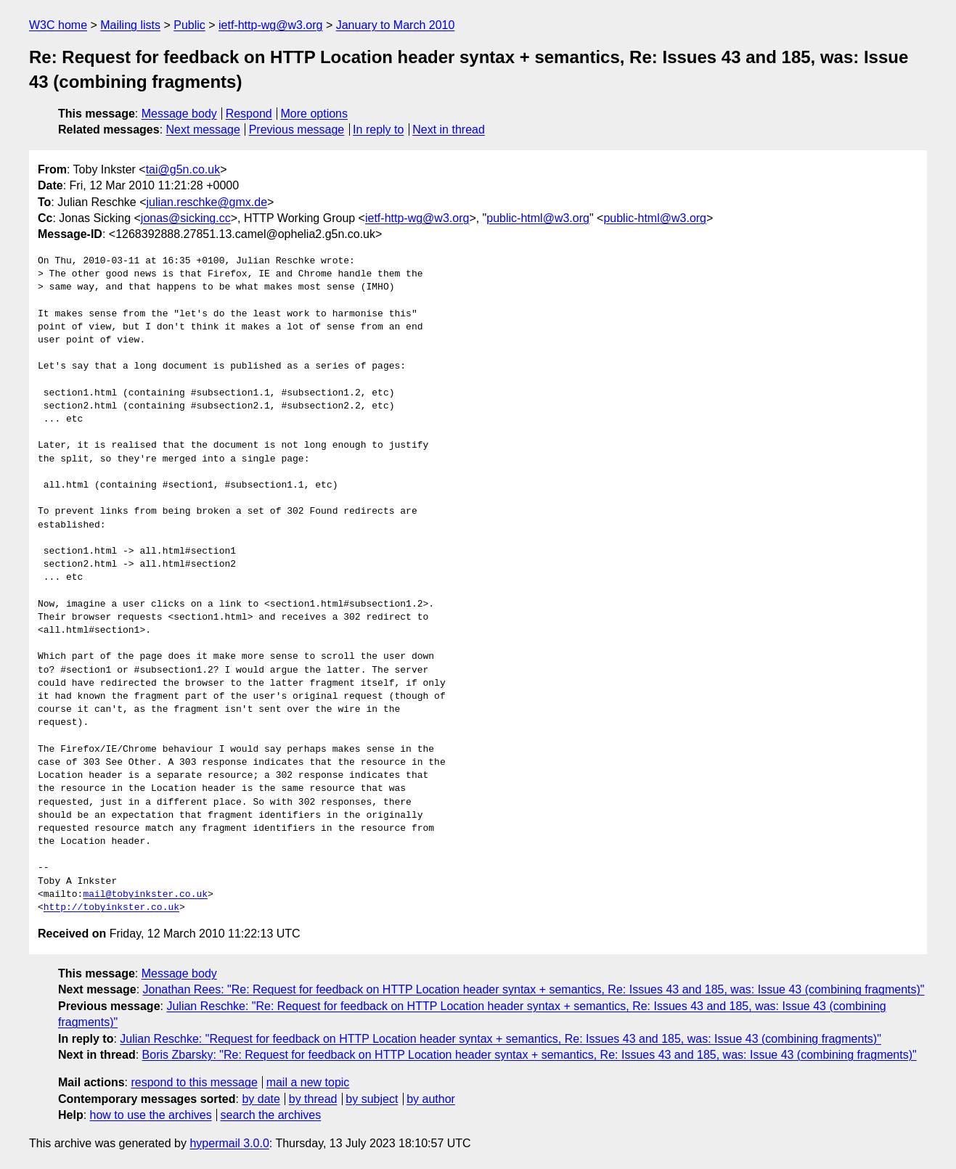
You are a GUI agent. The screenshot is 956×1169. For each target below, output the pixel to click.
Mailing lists (130, 25)
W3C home (58, 25)
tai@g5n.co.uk (183, 169)
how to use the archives (151, 1115)
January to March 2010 (395, 25)
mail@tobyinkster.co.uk (145, 894)
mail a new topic (308, 1082)
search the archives (271, 1115)
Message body (179, 113)
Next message (203, 129)
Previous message (297, 129)
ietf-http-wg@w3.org (270, 25)
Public (189, 25)
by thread (313, 1099)
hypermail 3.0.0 (229, 1143)
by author (430, 1099)
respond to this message (194, 1082)
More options (314, 113)
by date (260, 1099)
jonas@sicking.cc (186, 218)
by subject (372, 1099)
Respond (249, 113)
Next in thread (448, 129)
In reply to (378, 129)
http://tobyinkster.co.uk (111, 907)
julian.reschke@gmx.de (207, 202)
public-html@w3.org (537, 218)
